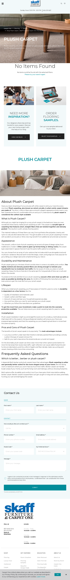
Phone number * (9, 435)
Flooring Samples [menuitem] (23, 561)
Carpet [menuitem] (6, 567)
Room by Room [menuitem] (59, 561)
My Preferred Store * (42, 446)
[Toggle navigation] (2, 3)
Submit (35, 487)
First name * (7, 405)
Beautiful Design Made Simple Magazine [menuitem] (25, 568)
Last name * (40, 405)
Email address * (41, 435)
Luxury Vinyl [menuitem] (8, 561)
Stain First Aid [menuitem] (41, 561)
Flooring (17, 28)
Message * (7, 458)
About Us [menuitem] (57, 557)
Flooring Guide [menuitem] (42, 564)
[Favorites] (64, 4)
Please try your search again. (35, 74)
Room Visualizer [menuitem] (26, 557)
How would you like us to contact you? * (16, 423)
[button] (61, 4)
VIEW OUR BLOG (19, 137)
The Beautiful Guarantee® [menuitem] (41, 568)
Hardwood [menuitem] (7, 564)
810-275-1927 (47, 10)
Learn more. (41, 577)
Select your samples (51, 136)
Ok (58, 574)
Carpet (24, 28)
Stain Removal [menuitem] (42, 557)
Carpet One (7, 28)
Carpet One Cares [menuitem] (57, 565)
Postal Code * (8, 446)
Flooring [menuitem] (6, 557)
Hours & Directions (7, 533)
